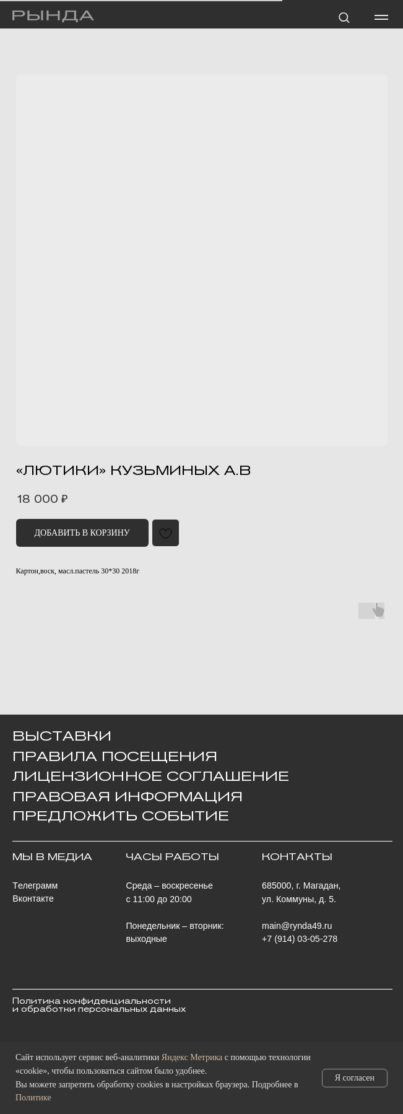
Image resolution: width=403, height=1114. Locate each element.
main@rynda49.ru (297, 926)
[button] (344, 17)
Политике (33, 1097)
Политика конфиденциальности (91, 1001)
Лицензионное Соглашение (150, 776)
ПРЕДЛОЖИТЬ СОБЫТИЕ (120, 815)
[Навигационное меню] (381, 17)
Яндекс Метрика (192, 1057)
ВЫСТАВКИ (61, 735)
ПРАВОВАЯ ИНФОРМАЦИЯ (127, 796)
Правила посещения (114, 756)
